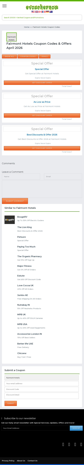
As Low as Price (42, 102)
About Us (21, 461)
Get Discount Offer (42, 83)
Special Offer (42, 69)
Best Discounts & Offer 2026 (42, 134)
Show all (9, 56)
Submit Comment (15, 201)
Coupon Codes (28, 56)
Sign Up (76, 428)
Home (26, 27)
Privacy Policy (8, 461)
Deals (45, 56)
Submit (10, 403)
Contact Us (32, 461)
